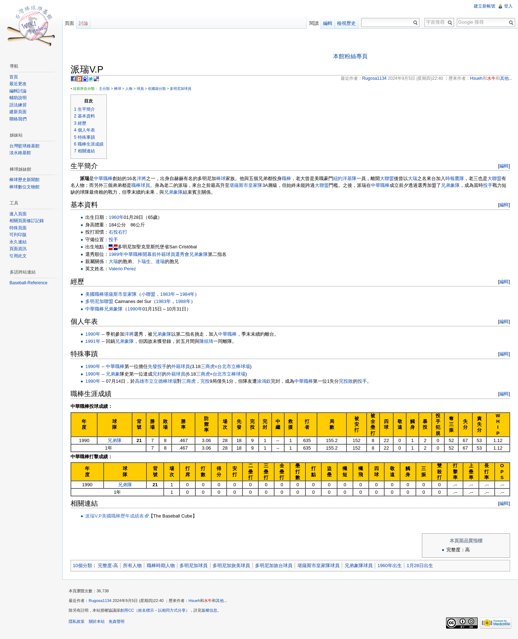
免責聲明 (118, 623)
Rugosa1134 (101, 602)
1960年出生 (391, 566)
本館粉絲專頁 (350, 56)
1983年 (169, 294)
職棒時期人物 (162, 566)
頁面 (70, 23)
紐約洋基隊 (346, 178)
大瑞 (414, 178)
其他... (223, 602)
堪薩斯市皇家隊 (247, 185)
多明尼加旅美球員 (233, 566)
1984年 (188, 294)
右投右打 (119, 232)
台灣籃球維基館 (25, 145)
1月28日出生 (421, 566)
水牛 (210, 602)
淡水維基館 (21, 152)
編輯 (503, 166)
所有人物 (133, 566)
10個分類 (84, 566)
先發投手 (159, 366)
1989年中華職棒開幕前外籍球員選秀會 (150, 254)
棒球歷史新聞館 (25, 179)
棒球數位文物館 (25, 186)
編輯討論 (18, 90)
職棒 (287, 178)
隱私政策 (78, 623)
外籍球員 (182, 366)
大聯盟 (388, 178)
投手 (489, 185)
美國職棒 (96, 294)
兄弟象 (115, 374)
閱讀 (313, 23)
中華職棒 (105, 178)
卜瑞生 (145, 262)
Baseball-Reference (29, 282)
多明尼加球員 (182, 89)
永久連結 (18, 241)
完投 (207, 381)
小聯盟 (150, 294)
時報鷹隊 (456, 178)
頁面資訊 (18, 248)
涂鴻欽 (266, 381)
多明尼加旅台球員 (275, 566)
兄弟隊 (116, 440)
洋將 (142, 178)
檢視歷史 (346, 23)
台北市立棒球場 (235, 366)
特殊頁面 (18, 227)
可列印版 (18, 234)
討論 (84, 23)
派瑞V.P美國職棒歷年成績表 (116, 516)
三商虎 (209, 366)
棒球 (119, 89)
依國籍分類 (159, 89)
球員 (141, 89)
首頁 (14, 76)
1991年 (94, 341)
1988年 (184, 301)
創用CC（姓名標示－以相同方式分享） (156, 612)
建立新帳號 (484, 6)
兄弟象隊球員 (360, 566)
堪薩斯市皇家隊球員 (320, 566)
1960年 (117, 217)
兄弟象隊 (452, 185)
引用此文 (18, 255)
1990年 (136, 309)
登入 (508, 6)
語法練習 (18, 104)
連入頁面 (18, 213)
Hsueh (196, 602)
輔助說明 (18, 97)
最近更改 (18, 83)
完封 (159, 374)
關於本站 (98, 623)
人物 (130, 89)
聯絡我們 (18, 118)
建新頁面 (18, 111)
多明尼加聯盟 (101, 301)
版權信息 (211, 612)
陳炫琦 (208, 341)
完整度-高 (109, 566)
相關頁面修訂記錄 (27, 220)
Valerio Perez (124, 269)
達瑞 (162, 262)
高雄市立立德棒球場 (158, 381)
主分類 (106, 89)
